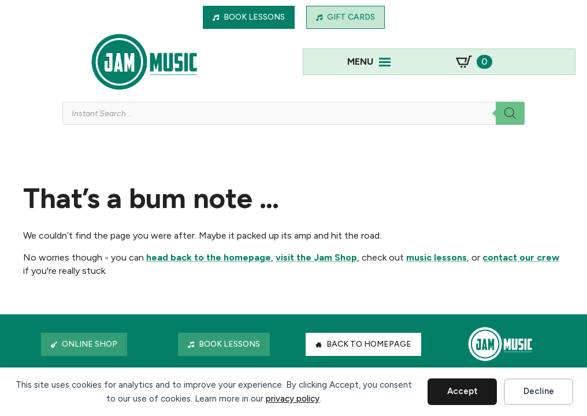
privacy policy (292, 398)
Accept (462, 391)
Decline (538, 391)
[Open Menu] (385, 62)
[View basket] (474, 62)
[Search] (510, 113)
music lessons (436, 257)
